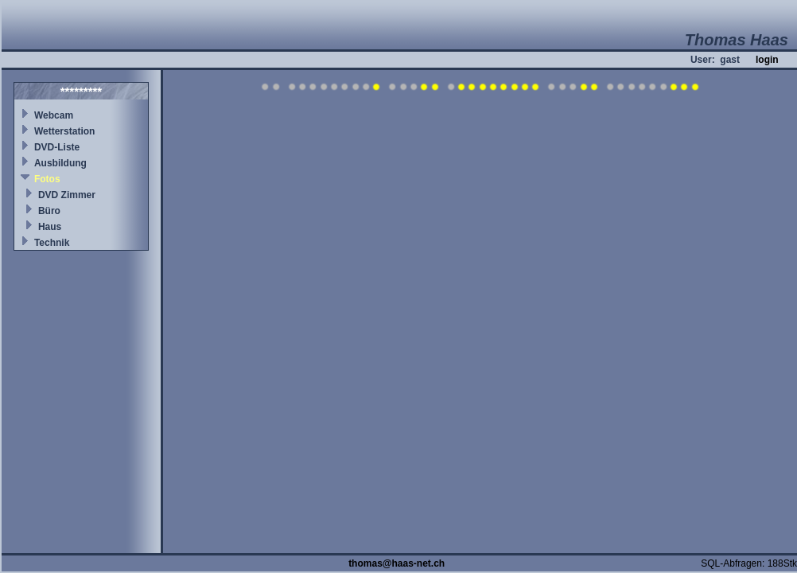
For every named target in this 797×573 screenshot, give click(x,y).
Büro (49, 210)
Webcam (53, 115)
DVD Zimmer (66, 195)
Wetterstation (64, 131)
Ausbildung (60, 163)
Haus (49, 226)
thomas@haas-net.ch (396, 563)
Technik (51, 242)
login (767, 59)
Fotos (47, 179)
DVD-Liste (57, 147)
